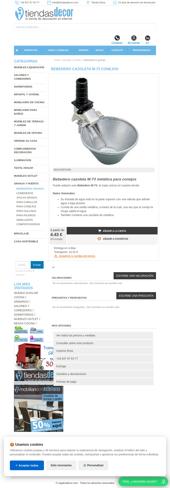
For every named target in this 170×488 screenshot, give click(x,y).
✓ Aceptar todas (26, 465)
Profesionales (141, 50)
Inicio (57, 60)
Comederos (24, 193)
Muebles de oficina (28, 132)
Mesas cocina (24, 323)
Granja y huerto (26, 183)
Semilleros (24, 219)
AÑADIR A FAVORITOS (112, 239)
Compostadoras (28, 224)
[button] (151, 78)
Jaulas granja (26, 197)
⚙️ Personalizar (93, 465)
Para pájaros (26, 215)
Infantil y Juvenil (26, 94)
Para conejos (26, 206)
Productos (30, 50)
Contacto (116, 39)
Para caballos (26, 202)
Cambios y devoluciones (71, 374)
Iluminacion (22, 160)
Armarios (21, 301)
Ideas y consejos (58, 50)
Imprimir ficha (64, 350)
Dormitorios (23, 86)
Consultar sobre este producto (74, 343)
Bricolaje (21, 233)
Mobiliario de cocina (29, 102)
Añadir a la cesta (112, 230)
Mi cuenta (134, 39)
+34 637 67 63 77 (67, 358)
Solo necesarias (61, 465)
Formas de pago (66, 381)
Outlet (99, 50)
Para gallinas (26, 211)
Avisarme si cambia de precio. (75, 256)
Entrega (61, 366)
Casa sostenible (26, 241)
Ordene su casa (25, 140)
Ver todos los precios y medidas (75, 335)
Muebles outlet (25, 175)
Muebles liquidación (29, 67)
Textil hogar (23, 167)
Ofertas (83, 50)
